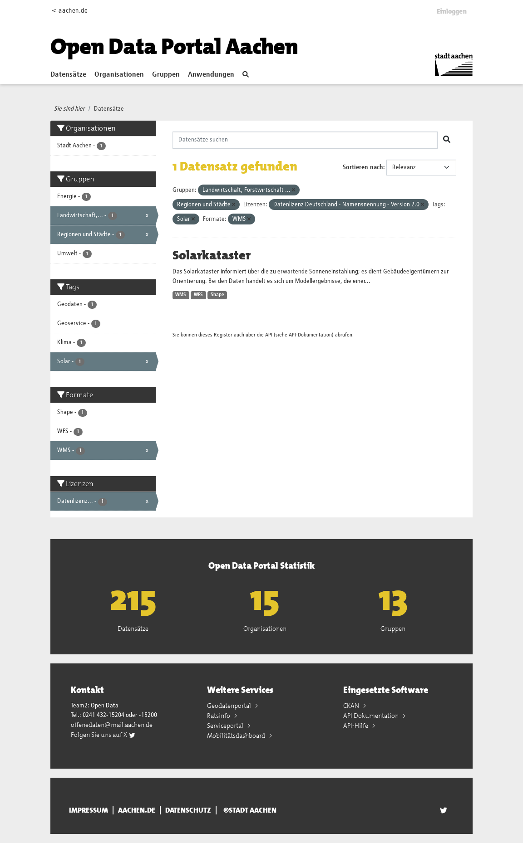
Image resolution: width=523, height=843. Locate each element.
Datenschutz (188, 810)
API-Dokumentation (310, 335)
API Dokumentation (371, 715)
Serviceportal (226, 725)
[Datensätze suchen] (305, 140)
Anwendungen (211, 74)
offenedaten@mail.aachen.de (112, 725)
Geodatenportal (229, 706)
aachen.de (136, 810)
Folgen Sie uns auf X (103, 735)
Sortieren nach (363, 167)
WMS (180, 294)
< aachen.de (70, 10)
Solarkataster (212, 255)
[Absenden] (446, 140)
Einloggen (452, 11)
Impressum (88, 810)
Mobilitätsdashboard (236, 735)
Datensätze (68, 74)
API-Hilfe (356, 725)
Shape (217, 294)
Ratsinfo (219, 715)
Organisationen (119, 74)
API (268, 335)
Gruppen (166, 74)
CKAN (351, 706)
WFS (198, 294)
